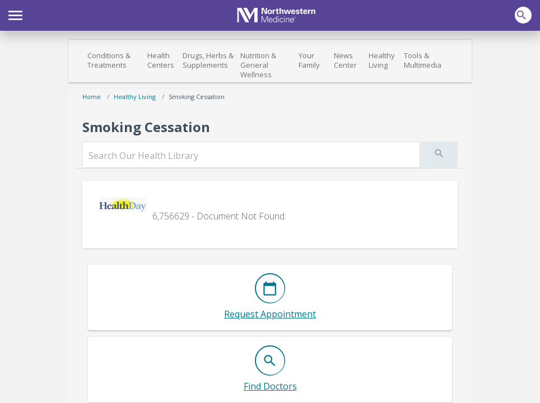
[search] (251, 155)
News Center (345, 60)
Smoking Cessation (197, 96)
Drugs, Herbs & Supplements (208, 60)
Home (91, 96)
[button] (15, 14)
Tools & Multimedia (422, 60)
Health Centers (160, 60)
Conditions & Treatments (109, 60)
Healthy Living (382, 60)
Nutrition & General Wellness (258, 64)
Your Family (309, 60)
